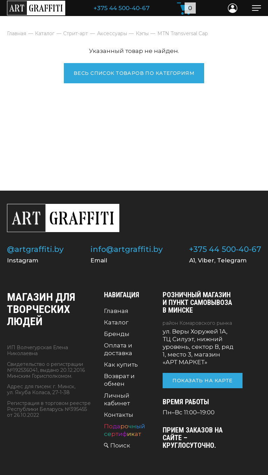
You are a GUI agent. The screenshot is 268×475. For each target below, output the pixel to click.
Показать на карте (202, 380)
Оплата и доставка (118, 349)
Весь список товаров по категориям (134, 73)
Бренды (116, 333)
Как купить (121, 364)
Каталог (116, 322)
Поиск (120, 445)
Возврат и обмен (119, 380)
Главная (116, 310)
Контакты (118, 414)
